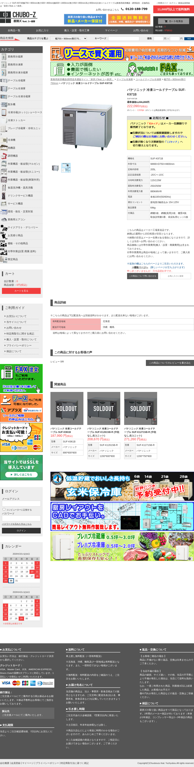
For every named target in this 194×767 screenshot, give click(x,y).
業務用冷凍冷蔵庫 (14, 73)
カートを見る (21, 291)
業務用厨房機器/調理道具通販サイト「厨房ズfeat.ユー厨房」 (82, 79)
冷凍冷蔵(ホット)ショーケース (21, 112)
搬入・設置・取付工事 (76, 30)
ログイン (173, 3)
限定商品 (9, 259)
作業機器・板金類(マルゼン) (20, 164)
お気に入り (42, 30)
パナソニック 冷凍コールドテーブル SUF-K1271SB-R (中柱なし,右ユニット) (140, 432)
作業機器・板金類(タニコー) (20, 172)
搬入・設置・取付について (20, 339)
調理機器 (9, 156)
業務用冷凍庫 (11, 65)
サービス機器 (11, 204)
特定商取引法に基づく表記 (75, 763)
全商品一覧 (14, 30)
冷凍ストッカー (12, 120)
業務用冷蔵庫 (11, 57)
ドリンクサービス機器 (16, 196)
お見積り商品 (11, 236)
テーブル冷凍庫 (12, 89)
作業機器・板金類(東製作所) (20, 180)
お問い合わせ (140, 30)
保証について (13, 351)
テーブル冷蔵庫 (12, 81)
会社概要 (4, 763)
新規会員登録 (184, 3)
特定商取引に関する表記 (19, 333)
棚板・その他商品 (14, 244)
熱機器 (7, 148)
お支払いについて (15, 316)
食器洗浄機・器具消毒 (16, 188)
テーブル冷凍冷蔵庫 (15, 97)
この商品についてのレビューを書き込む (170, 362)
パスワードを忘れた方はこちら (16, 524)
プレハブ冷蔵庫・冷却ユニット (20, 130)
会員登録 (15, 763)
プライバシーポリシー (18, 345)
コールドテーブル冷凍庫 (148, 79)
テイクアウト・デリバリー (19, 228)
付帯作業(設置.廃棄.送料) (18, 251)
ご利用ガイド (162, 3)
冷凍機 (7, 140)
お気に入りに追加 (175, 276)
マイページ (111, 30)
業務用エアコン (12, 220)
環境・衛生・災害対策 (16, 212)
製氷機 (7, 105)
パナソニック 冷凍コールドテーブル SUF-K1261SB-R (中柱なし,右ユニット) (103, 432)
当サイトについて (15, 322)
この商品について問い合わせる (142, 276)
